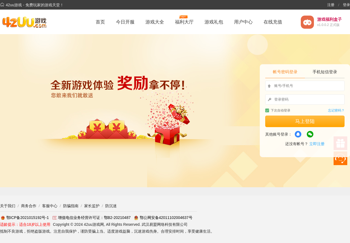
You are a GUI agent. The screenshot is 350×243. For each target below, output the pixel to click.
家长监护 (92, 206)
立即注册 (317, 144)
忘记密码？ (336, 110)
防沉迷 (111, 206)
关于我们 (7, 206)
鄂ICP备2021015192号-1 (24, 217)
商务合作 (28, 206)
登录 (346, 5)
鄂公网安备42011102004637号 (162, 217)
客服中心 (49, 206)
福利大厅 (184, 21)
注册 (330, 5)
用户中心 (243, 22)
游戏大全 (154, 22)
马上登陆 (305, 121)
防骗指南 (70, 206)
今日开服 (125, 22)
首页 (100, 22)
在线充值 (273, 22)
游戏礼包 (214, 22)
